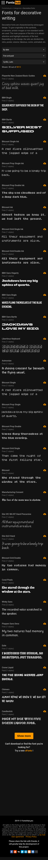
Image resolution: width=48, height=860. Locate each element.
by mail (42, 835)
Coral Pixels (24, 579)
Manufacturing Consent (24, 492)
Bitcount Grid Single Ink (24, 229)
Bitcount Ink (24, 207)
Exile (24, 645)
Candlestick (24, 711)
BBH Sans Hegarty (24, 273)
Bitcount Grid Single (24, 448)
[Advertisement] (23, 780)
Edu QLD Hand (24, 536)
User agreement (17, 837)
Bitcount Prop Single (24, 404)
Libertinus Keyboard (24, 338)
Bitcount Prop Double (24, 426)
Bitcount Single (24, 382)
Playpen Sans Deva (24, 623)
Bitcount (24, 470)
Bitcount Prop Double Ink (24, 185)
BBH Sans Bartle (24, 316)
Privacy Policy (31, 837)
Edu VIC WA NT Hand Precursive (24, 514)
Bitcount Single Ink (24, 141)
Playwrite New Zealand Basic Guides (24, 75)
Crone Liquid (24, 667)
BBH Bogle (24, 97)
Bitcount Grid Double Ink (24, 251)
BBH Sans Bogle (24, 294)
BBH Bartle (24, 119)
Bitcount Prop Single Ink (24, 163)
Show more (24, 735)
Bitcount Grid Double (24, 557)
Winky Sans (24, 601)
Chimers (24, 689)
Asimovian (24, 360)
